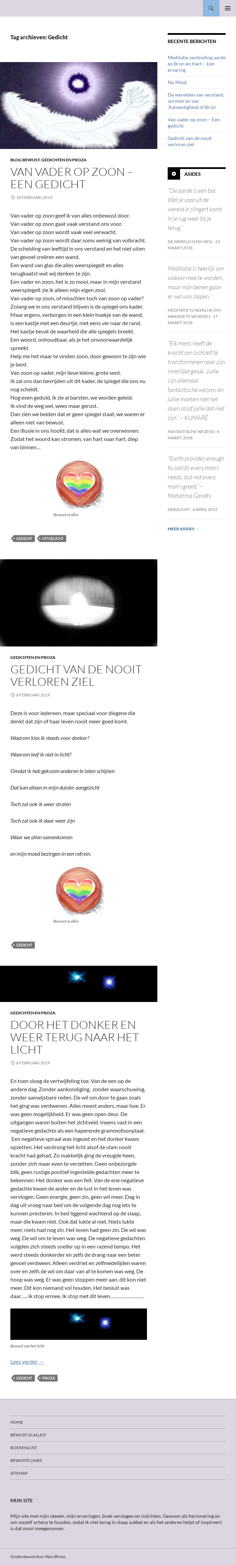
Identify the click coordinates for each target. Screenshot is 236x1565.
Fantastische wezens (191, 431)
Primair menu (227, 8)
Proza (48, 1378)
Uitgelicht (53, 538)
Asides (192, 174)
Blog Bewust (25, 159)
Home (16, 1422)
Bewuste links (26, 1460)
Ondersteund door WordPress (38, 1556)
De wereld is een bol (190, 241)
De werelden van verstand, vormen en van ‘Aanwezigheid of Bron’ (196, 101)
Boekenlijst (23, 1447)
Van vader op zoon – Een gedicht (71, 177)
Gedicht (24, 538)
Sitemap (19, 1473)
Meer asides (183, 528)
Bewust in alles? (28, 1434)
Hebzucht (179, 509)
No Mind (177, 82)
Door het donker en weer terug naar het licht (74, 1036)
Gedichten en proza (64, 159)
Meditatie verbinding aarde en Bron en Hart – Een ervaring (197, 63)
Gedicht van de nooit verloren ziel (76, 675)
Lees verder (27, 1361)
